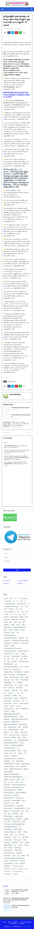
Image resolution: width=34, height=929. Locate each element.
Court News (24, 656)
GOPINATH (19, 682)
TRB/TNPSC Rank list (9, 853)
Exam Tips (6, 680)
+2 (15, 598)
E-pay (5, 669)
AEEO (26, 617)
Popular (5, 886)
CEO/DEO (21, 638)
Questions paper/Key (9, 766)
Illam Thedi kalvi (8, 698)
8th (19, 614)
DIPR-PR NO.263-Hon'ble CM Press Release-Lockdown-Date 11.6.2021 (16, 95)
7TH (11, 614)
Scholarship (7, 784)
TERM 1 (19, 832)
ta (4, 821)
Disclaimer (20, 583)
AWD (10, 622)
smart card (6, 803)
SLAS (23, 800)
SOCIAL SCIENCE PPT (9, 805)
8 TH (15, 614)
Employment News (21, 674)
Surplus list (19, 819)
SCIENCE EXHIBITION (21, 792)
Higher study (15, 690)
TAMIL (23, 821)
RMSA (18, 779)
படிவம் (26, 868)
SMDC (17, 803)
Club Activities (7, 643)
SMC (13, 803)
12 (28, 603)
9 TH (24, 614)
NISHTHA (6, 732)
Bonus (18, 624)
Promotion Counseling (9, 758)
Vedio (16, 863)
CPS (13, 659)
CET (27, 638)
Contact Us (6, 583)
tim (19, 837)
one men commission (14, 735)
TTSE (14, 855)
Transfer (26, 845)
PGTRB (19, 750)
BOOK (23, 624)
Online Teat (24, 735)
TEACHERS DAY (8, 829)
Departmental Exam (24, 661)
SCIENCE (20, 790)
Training (20, 845)
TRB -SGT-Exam (18, 850)
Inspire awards (7, 700)
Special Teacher (15, 811)
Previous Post (6, 432)
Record (5, 769)
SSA (23, 811)
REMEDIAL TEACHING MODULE (11, 774)
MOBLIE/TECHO (15, 721)
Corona (17, 653)
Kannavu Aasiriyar (24, 703)
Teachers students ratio (10, 832)
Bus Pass (22, 630)
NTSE (5, 735)
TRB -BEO (10, 847)
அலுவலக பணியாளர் (18, 866)
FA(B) (17, 680)
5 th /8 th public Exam (9, 611)
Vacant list (22, 861)
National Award (12, 727)
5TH (18, 611)
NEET (19, 727)
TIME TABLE (25, 837)
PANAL (24, 737)
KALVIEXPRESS (15, 394)
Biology (13, 624)
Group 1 (21, 685)
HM (21, 690)
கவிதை (20, 868)
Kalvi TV (16, 703)
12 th (21, 606)
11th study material (21, 603)
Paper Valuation (8, 740)
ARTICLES (22, 619)
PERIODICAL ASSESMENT (17, 745)
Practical (20, 753)
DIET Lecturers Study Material (11, 666)
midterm (21, 716)
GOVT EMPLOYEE (8, 685)
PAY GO (21, 742)
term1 (11, 834)
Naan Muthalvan (23, 724)
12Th (26, 606)
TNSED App (7, 842)
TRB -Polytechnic (8, 850)
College (12, 645)
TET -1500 (21, 834)
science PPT (16, 795)
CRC (17, 659)
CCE (17, 632)
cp (4, 659)
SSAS (27, 811)
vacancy (6, 861)
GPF (16, 685)
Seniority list (7, 800)
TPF (15, 845)
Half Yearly (11, 687)
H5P (5, 687)
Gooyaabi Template (25, 926)
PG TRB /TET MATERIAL (10, 750)
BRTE (5, 630)
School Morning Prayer (17, 787)
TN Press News (9, 28)
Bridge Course (7, 627)
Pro (25, 753)
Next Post (28, 432)
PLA (11, 753)
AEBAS (21, 617)
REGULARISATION (8, 771)
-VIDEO (5, 598)
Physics (25, 750)
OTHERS (14, 737)
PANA (19, 737)
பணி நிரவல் (7, 871)
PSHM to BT (7, 761)
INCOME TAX (23, 698)
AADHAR (6, 617)
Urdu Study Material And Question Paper (14, 858)
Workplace (22, 863)
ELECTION (26, 672)
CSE (21, 659)
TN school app (17, 840)
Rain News (23, 766)
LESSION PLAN (24, 708)
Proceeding (14, 756)
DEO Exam (14, 661)
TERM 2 (25, 832)
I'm (18, 693)
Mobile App (7, 721)
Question (17, 763)
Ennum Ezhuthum (14, 677)
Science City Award (8, 792)
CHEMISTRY (7, 640)
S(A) (5, 782)
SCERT (16, 782)
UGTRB (23, 855)
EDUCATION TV (18, 672)
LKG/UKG (6, 711)
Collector (6, 645)
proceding (6, 756)
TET (16, 834)
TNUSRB (27, 842)
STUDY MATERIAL (8, 816)
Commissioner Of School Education (12, 648)
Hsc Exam (10, 693)
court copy (6, 656)
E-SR (10, 669)
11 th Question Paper (9, 603)
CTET (25, 659)
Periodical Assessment (9, 748)
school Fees (7, 787)
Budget (16, 630)
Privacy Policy (6, 580)
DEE (9, 661)
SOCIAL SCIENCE (8, 808)
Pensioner (6, 745)
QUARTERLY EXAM (8, 763)
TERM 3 (6, 834)
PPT (15, 753)
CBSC (13, 632)
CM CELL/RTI (16, 643)
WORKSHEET (7, 866)
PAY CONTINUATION (23, 740)
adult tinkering (14, 617)
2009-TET (11, 609)
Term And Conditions (22, 580)
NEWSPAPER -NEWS (14, 729)
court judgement (15, 656)
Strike (21, 813)
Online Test (6, 737)
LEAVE (17, 708)
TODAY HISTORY (8, 845)
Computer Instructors (23, 651)
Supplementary (18, 816)
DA (5, 661)
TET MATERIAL (7, 837)
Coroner (23, 653)
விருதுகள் (15, 874)
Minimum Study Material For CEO (20, 719)
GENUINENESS (7, 682)
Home (4, 922)
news (5, 729)
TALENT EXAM (16, 821)
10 (17, 601)
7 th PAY (6, 614)
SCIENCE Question (8, 798)
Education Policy (8, 672)
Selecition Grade (19, 798)
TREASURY (19, 853)
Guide (26, 685)
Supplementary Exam (9, 819)
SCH (21, 782)
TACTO (9, 821)
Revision (6, 779)
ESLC (22, 677)
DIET (16, 664)
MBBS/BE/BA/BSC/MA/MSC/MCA (12, 714)
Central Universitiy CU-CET (10, 638)
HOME (25, 690)
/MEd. (11, 598)
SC (12, 782)
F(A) (12, 680)
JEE (23, 700)
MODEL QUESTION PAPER (10, 724)
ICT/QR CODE (7, 695)
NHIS (22, 729)
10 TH (21, 601)
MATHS (12, 711)
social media (20, 805)
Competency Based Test (10, 651)
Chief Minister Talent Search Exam (20, 640)
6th (26, 611)
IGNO (20, 695)
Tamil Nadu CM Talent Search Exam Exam (14, 824)
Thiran (15, 837)
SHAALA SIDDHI (16, 800)
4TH (21, 609)
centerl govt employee (9, 635)
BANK (15, 622)
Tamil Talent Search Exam (10, 826)
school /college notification (18, 784)
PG (18, 748)
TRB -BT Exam (18, 847)
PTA (13, 761)
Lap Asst (12, 706)
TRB (5, 847)
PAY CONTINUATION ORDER (11, 742)
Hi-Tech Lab (7, 690)
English (6, 677)
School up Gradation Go (10, 790)
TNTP (21, 842)
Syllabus (26, 819)
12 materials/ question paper (11, 606)
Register (26, 769)
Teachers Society (18, 829)
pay (15, 740)
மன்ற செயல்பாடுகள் (17, 871)
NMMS (16, 732)
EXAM (26, 677)
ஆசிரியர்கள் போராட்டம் (10, 868)
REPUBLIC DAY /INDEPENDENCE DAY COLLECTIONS (13, 777)
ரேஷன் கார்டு (7, 874)
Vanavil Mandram (8, 863)
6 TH (22, 611)
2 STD (5, 609)
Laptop (18, 706)
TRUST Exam (7, 855)
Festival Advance (24, 680)
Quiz (17, 766)
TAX (20, 826)
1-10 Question (7, 601)
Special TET (7, 811)
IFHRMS (15, 695)
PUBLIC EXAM (19, 761)
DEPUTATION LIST (8, 664)
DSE (21, 666)
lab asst (6, 706)
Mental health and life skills (10, 716)
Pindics (6, 753)
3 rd (17, 609)
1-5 (14, 601)
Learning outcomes (9, 708)
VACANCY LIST (14, 861)
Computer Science (8, 653)
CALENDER (7, 632)
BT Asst (10, 630)
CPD (8, 659)
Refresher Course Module (16, 769)
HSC (5, 693)
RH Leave (12, 779)
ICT (22, 693)
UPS (28, 855)
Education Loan (17, 669)
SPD (28, 808)
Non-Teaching (23, 732)
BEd (20, 622)
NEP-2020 (25, 727)
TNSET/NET (15, 842)
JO (26, 700)
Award (5, 622)
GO (14, 682)
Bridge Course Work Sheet (19, 627)
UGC (18, 855)
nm (12, 732)
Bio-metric (6, 624)
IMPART (16, 698)
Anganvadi (6, 619)
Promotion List (20, 758)
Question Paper (25, 763)
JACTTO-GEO (16, 700)
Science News (7, 795)
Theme (11, 926)
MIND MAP (6, 719)
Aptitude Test (15, 619)
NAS (5, 727)
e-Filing (26, 666)
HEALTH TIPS (19, 687)
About (9, 922)
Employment (12, 674)
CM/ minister (25, 643)
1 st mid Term (24, 598)
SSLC (9, 813)
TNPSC (24, 840)
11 (25, 601)
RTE (23, 779)
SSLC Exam (15, 813)
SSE (5, 813)
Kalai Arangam (8, 703)
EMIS (5, 674)
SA (9, 782)
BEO (24, 622)
